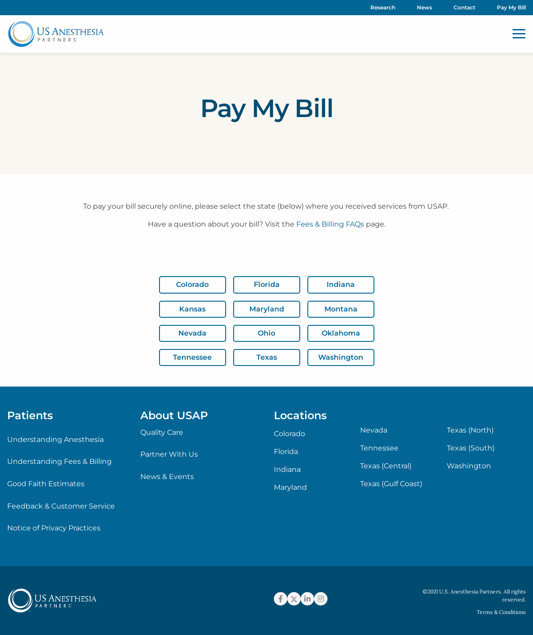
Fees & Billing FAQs (330, 224)
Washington (469, 466)
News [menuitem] (424, 7)
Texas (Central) (385, 466)
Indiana (287, 469)
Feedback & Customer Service (61, 506)
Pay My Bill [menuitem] (511, 7)
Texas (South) (471, 448)
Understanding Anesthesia (55, 439)
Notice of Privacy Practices (54, 528)
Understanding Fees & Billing (59, 461)
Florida (286, 451)
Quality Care (161, 432)
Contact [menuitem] (464, 7)
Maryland (290, 487)
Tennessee (379, 448)
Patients (30, 415)
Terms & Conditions (501, 612)
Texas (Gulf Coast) (391, 484)
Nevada (373, 430)
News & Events (167, 476)
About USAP (174, 415)
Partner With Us (169, 454)
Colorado (289, 433)
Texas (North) (470, 430)
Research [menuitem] (382, 7)
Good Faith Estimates (45, 483)
